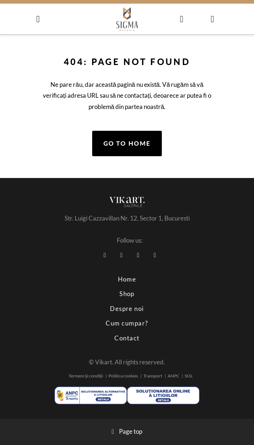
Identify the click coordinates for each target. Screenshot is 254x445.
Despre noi (127, 308)
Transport (152, 376)
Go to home (127, 143)
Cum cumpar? (127, 323)
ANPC (173, 376)
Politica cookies (123, 376)
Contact (126, 338)
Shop (127, 294)
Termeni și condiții (86, 376)
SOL (189, 376)
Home (127, 279)
